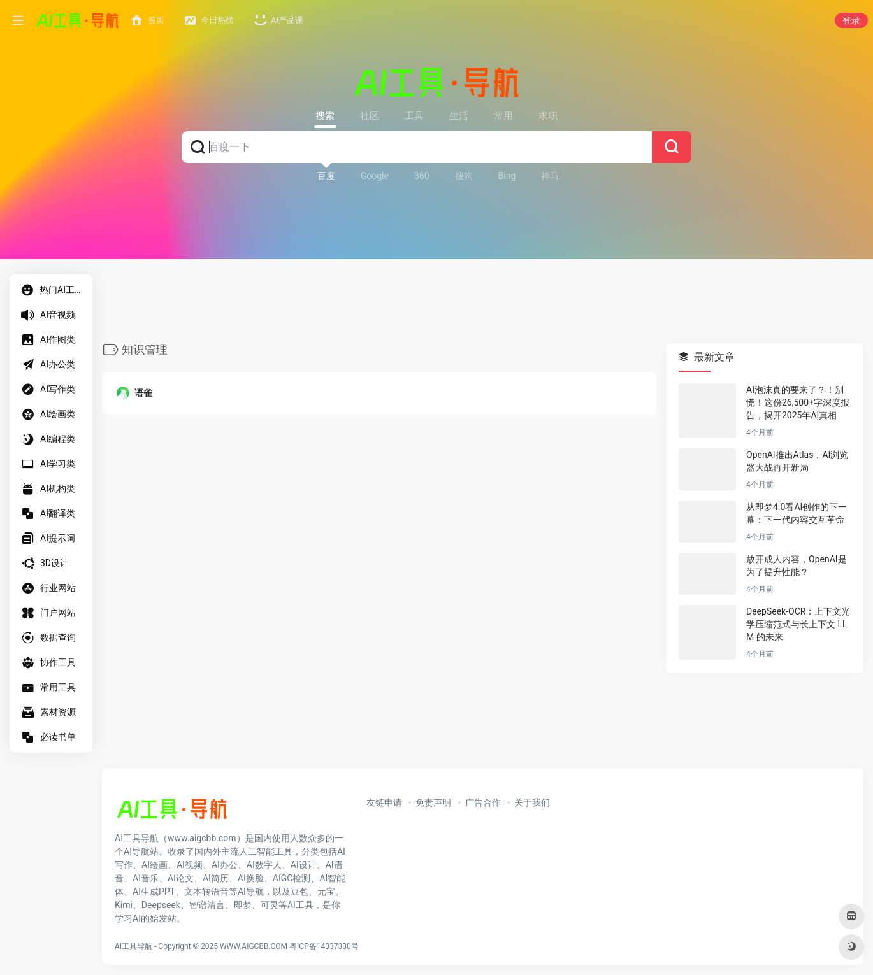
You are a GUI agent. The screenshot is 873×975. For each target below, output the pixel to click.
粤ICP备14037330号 (324, 946)
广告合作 (483, 802)
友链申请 (384, 802)
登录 (851, 20)
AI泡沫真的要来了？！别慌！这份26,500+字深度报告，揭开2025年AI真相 (797, 403)
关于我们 (532, 802)
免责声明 (433, 802)
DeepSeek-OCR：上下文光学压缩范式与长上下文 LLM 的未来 (798, 625)
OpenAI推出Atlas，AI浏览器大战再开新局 (797, 461)
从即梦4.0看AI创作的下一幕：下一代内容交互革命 (796, 513)
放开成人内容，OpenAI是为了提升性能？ (796, 566)
